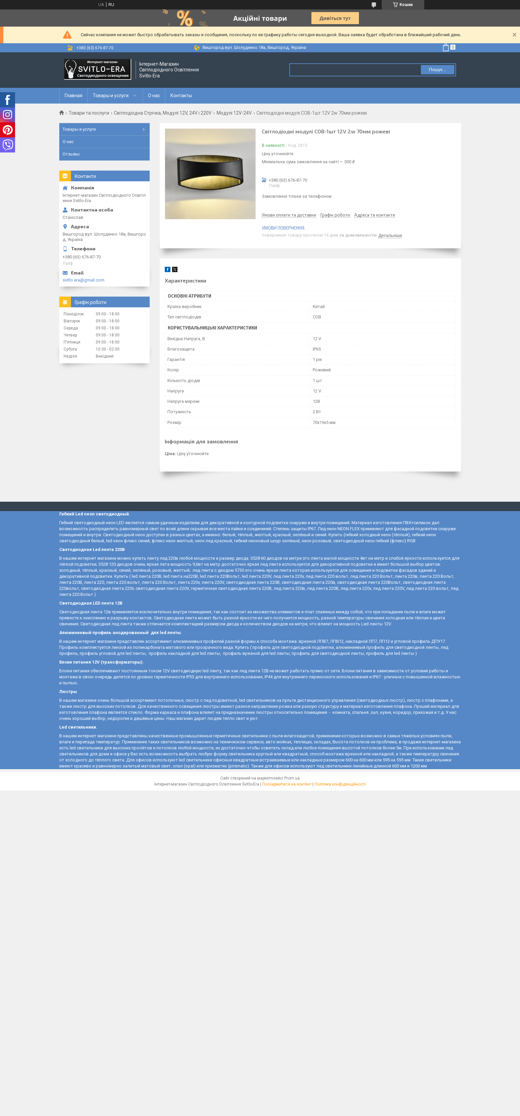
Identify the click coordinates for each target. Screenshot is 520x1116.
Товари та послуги (89, 113)
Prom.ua (292, 778)
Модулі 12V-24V (234, 113)
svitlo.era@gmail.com (83, 280)
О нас (154, 95)
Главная (73, 95)
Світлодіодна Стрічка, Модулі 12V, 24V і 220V (163, 113)
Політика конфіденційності (340, 784)
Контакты (181, 95)
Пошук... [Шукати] (437, 69)
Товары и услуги (111, 95)
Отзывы (71, 154)
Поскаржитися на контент (286, 784)
